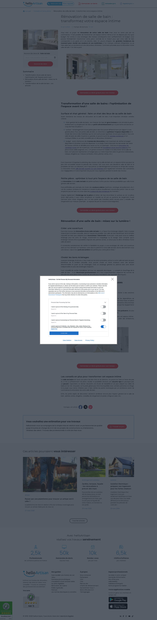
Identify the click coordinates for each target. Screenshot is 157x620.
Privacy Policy (89, 340)
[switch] (103, 306)
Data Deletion (67, 340)
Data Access (78, 340)
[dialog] (78, 310)
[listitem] (78, 302)
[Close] (113, 280)
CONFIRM (64, 333)
